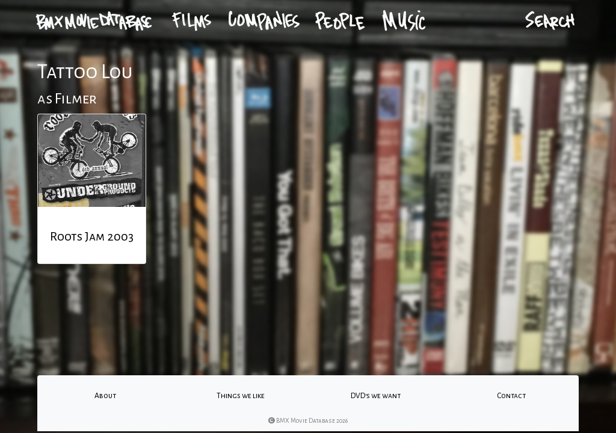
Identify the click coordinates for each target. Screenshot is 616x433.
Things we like (241, 396)
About (105, 396)
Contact (511, 396)
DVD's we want (376, 396)
